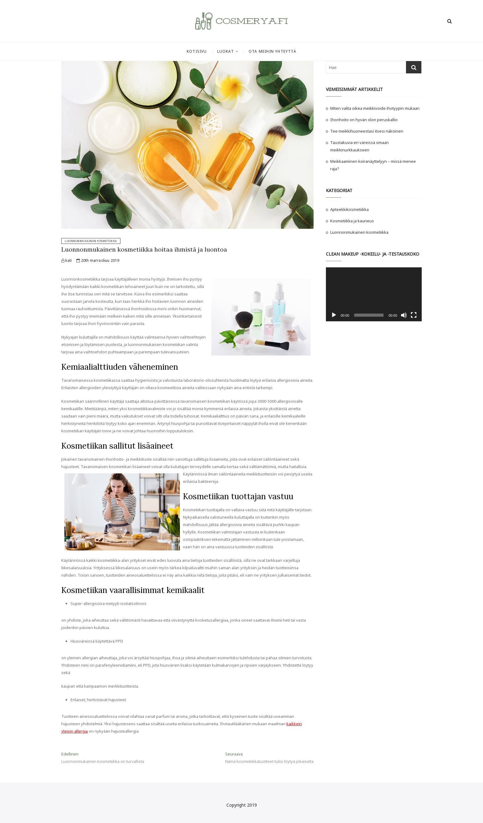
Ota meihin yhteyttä (272, 51)
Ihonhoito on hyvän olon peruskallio (364, 119)
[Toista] (334, 315)
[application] (374, 294)
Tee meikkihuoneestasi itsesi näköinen (367, 131)
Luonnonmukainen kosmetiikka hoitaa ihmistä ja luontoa (144, 249)
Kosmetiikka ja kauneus (352, 221)
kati (66, 260)
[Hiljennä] (404, 315)
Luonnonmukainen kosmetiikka (91, 241)
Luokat (225, 51)
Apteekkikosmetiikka (349, 209)
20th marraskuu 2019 (97, 260)
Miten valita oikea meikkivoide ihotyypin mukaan (375, 108)
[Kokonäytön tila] (414, 315)
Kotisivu (197, 51)
